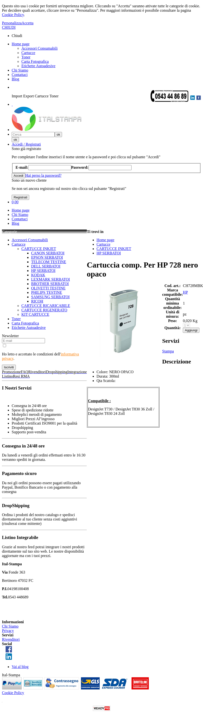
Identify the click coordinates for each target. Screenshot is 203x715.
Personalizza (12, 23)
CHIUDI (9, 27)
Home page (20, 44)
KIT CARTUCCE (35, 314)
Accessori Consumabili (39, 48)
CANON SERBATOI (47, 253)
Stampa (168, 351)
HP (185, 292)
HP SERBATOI (43, 271)
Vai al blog (20, 667)
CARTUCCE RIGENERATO (44, 310)
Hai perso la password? (43, 175)
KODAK (38, 275)
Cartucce (28, 53)
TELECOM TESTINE (48, 262)
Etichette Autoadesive (38, 66)
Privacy (8, 631)
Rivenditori (11, 639)
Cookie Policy (13, 15)
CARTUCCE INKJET (38, 249)
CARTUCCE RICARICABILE (45, 306)
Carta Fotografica (35, 61)
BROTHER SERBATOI (50, 284)
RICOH (37, 301)
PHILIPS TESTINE (46, 292)
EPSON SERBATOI (47, 257)
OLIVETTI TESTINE (48, 288)
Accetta (28, 23)
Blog (15, 79)
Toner (25, 57)
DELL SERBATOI (45, 266)
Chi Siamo (20, 70)
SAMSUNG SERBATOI (50, 297)
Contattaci (20, 75)
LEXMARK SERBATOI (50, 279)
